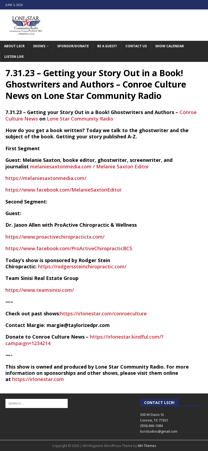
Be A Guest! (107, 46)
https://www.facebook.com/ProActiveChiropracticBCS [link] (68, 248)
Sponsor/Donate (73, 46)
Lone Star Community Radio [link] (80, 118)
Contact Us (136, 46)
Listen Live (14, 56)
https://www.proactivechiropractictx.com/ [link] (55, 236)
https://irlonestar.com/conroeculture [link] (103, 313)
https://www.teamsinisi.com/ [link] (39, 290)
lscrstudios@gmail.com (158, 431)
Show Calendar (169, 46)
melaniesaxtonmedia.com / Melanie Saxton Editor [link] (89, 166)
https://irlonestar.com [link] (38, 379)
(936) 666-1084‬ (151, 425)
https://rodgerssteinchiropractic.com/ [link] (82, 266)
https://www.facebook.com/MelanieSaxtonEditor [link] (63, 189)
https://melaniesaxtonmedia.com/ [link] (45, 178)
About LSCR (14, 46)
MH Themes (147, 445)
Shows (39, 46)
